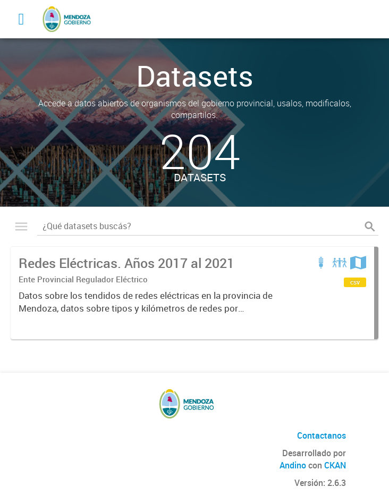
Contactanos (321, 435)
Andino (293, 465)
